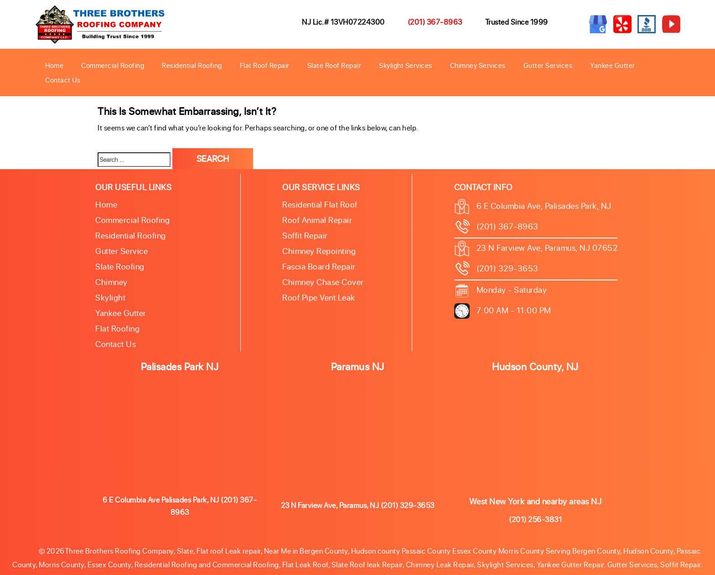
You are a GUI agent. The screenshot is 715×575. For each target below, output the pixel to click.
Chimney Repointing (319, 250)
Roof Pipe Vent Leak (318, 297)
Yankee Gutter (612, 65)
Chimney (111, 281)
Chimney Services (478, 65)
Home (54, 65)
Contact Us (62, 79)
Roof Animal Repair (317, 219)
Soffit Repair (305, 235)
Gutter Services (548, 65)
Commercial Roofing (112, 65)
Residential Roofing (192, 65)
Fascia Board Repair (319, 266)
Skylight (110, 297)
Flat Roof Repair (265, 65)
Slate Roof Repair (334, 65)
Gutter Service (121, 250)
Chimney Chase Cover (323, 281)
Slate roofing (120, 266)
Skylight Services (405, 65)
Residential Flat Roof (320, 204)
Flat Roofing (117, 328)
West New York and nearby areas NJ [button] (535, 501)
